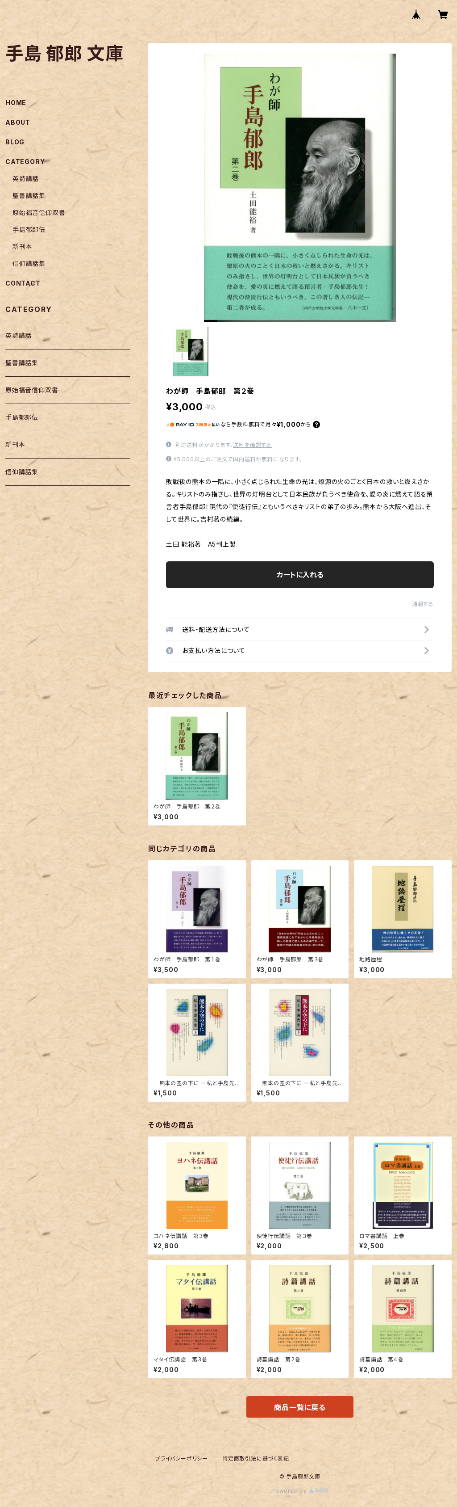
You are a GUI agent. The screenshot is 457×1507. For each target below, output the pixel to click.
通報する (423, 604)
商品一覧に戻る (300, 1407)
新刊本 (22, 246)
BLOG (15, 142)
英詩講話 (25, 178)
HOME (15, 102)
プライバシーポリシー (181, 1458)
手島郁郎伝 (29, 229)
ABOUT (17, 122)
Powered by (299, 1490)
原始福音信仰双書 (38, 212)
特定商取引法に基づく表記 (255, 1458)
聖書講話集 (29, 195)
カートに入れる (300, 574)
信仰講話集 (29, 263)
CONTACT (23, 283)
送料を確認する (252, 445)
